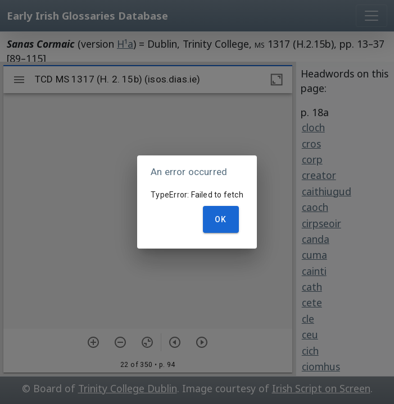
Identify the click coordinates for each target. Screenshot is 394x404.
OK (221, 219)
